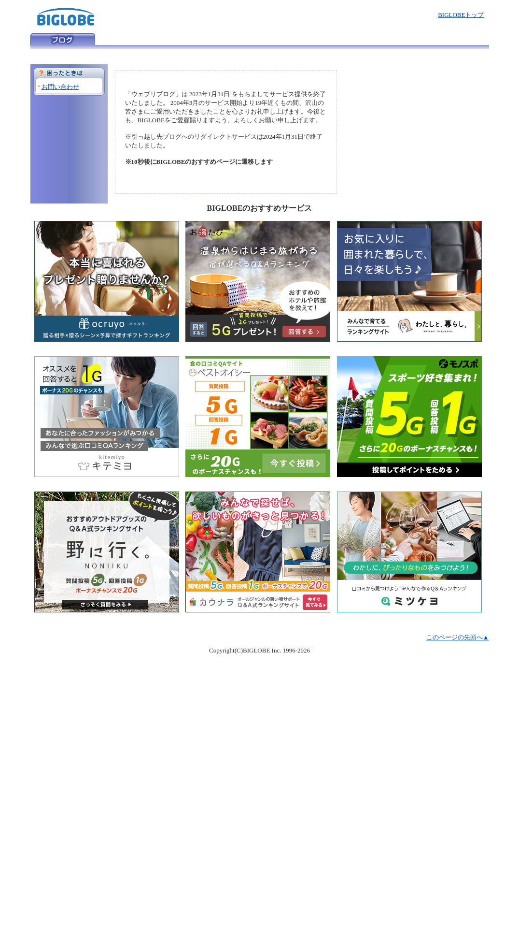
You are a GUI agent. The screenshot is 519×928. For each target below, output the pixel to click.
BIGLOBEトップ (461, 14)
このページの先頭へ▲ (457, 637)
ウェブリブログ (62, 39)
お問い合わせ (60, 86)
